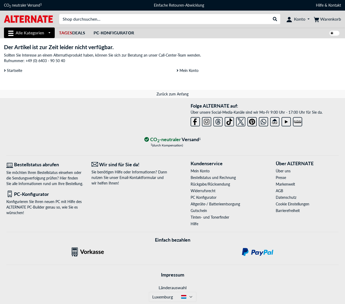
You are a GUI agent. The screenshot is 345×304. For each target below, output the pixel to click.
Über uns (283, 171)
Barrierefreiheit (288, 210)
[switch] (334, 33)
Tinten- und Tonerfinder (210, 217)
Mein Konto (188, 70)
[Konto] (298, 19)
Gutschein (199, 210)
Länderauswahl (173, 287)
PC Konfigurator (204, 197)
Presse (281, 177)
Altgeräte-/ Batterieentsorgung (215, 204)
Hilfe (320, 5)
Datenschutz (286, 197)
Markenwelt (285, 184)
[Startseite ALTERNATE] (28, 18)
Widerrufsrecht (203, 190)
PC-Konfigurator (114, 32)
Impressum (172, 275)
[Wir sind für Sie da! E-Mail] (130, 164)
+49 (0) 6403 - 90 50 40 (45, 60)
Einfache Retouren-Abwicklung (179, 5)
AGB (279, 190)
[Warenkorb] (327, 19)
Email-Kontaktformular (137, 177)
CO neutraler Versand (23, 5)
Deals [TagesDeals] (72, 32)
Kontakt (334, 5)
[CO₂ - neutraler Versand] (172, 139)
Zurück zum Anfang (172, 94)
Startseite (13, 70)
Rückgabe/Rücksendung (210, 184)
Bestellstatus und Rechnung (213, 177)
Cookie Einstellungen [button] (292, 204)
